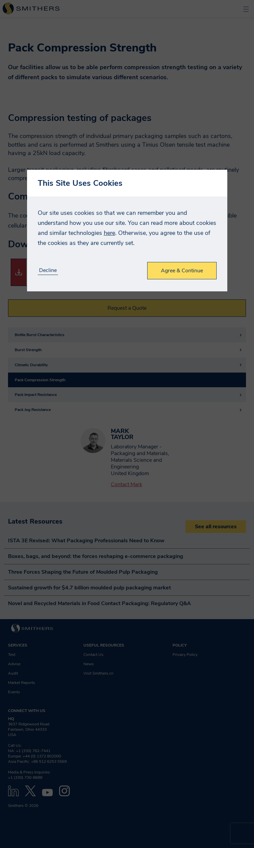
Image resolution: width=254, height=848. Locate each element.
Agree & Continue (182, 270)
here (109, 233)
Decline (48, 270)
